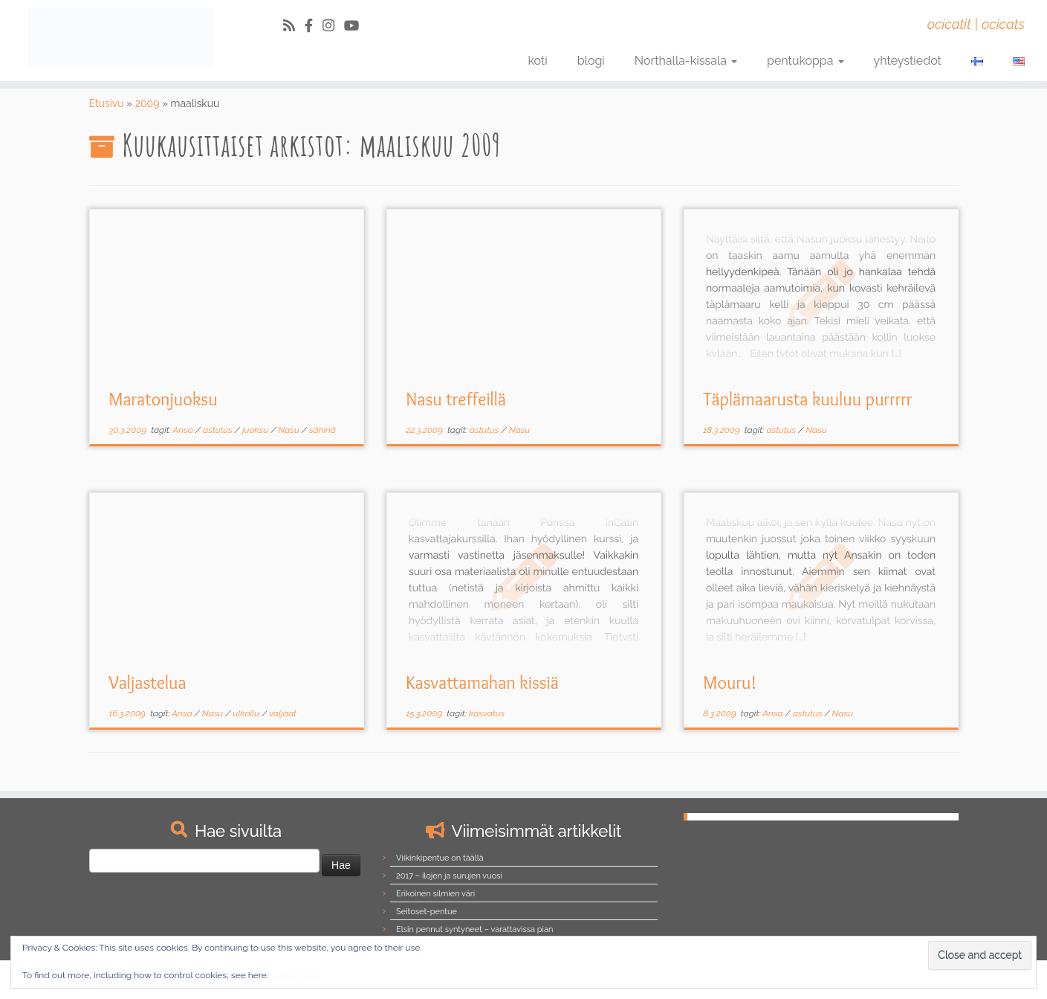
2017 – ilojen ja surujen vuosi (449, 876)
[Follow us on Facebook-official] (313, 25)
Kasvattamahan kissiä (482, 682)
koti (537, 61)
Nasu (289, 430)
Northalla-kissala (686, 61)
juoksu (256, 430)
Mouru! (729, 682)
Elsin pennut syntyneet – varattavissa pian (474, 929)
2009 (147, 103)
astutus (219, 430)
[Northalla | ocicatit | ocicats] (121, 37)
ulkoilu (247, 713)
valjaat (282, 713)
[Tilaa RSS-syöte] (294, 25)
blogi (591, 61)
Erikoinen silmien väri (435, 894)
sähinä (322, 430)
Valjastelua (147, 682)
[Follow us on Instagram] (333, 25)
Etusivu (106, 103)
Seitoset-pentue (426, 911)
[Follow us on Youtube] (356, 25)
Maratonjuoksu (162, 399)
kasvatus (487, 713)
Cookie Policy (296, 975)
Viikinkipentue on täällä (440, 858)
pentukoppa (805, 61)
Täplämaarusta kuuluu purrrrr (807, 399)
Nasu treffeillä (456, 399)
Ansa (184, 430)
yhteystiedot (907, 61)
